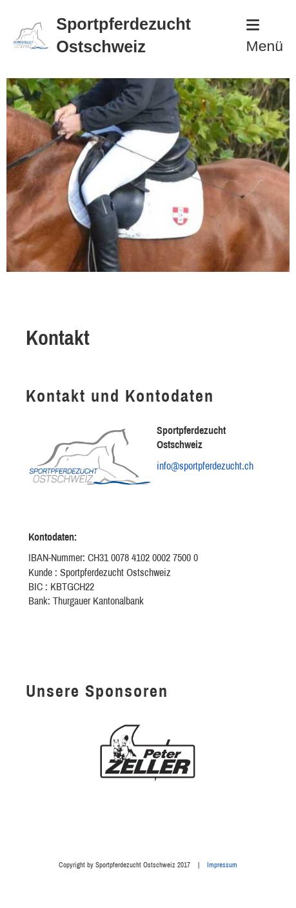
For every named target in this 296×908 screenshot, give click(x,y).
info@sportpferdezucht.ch (205, 466)
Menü (264, 36)
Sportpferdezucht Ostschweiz (123, 35)
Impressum (222, 864)
